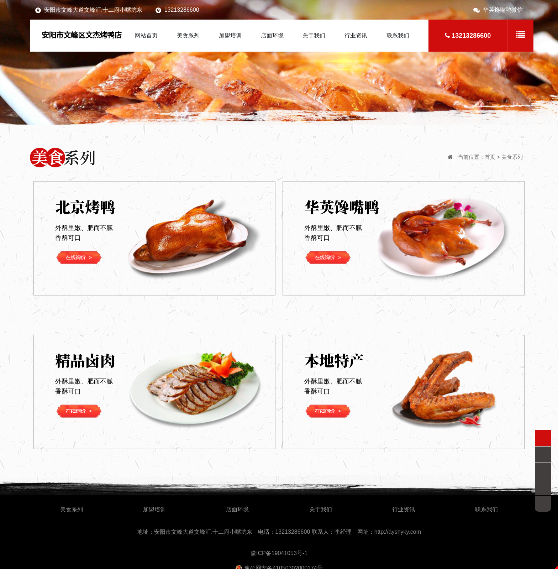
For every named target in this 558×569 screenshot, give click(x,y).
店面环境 (272, 35)
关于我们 (313, 35)
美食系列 (188, 35)
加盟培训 (230, 35)
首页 (490, 157)
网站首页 (146, 35)
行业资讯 (355, 35)
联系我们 (397, 35)
